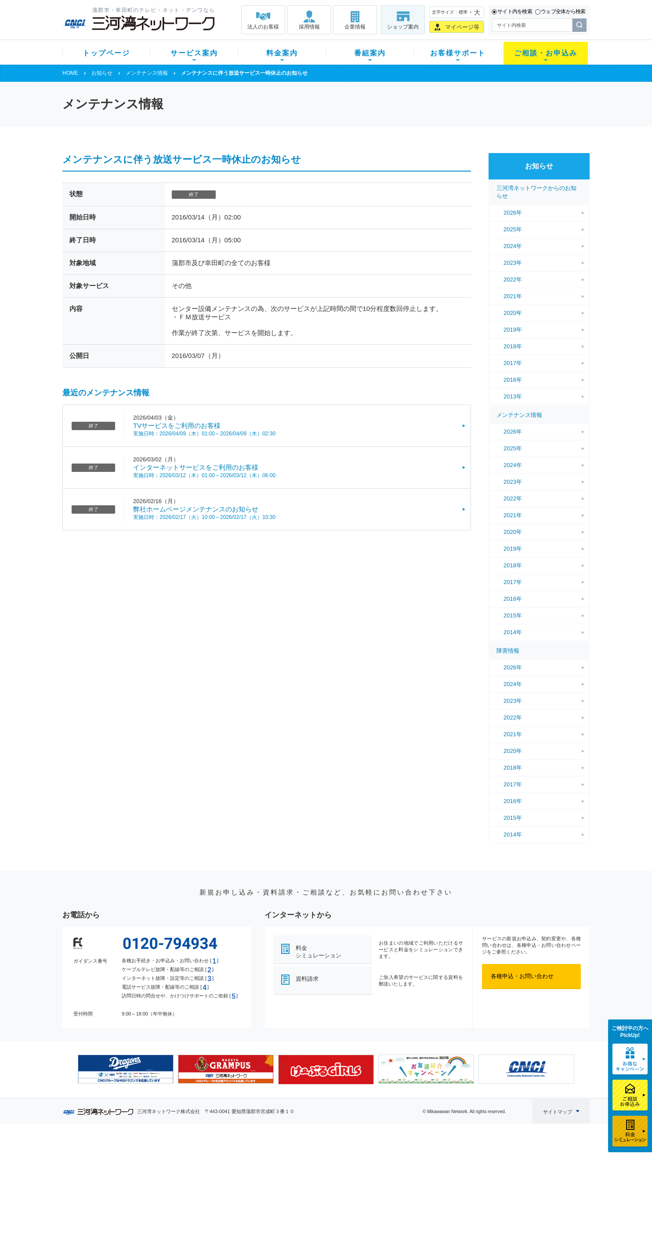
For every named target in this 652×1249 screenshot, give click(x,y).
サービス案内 (194, 53)
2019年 (512, 329)
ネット (171, 1170)
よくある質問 (376, 1158)
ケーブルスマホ (183, 1193)
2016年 (512, 379)
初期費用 (239, 1158)
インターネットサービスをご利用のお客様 (195, 467)
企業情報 (355, 27)
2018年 (512, 346)
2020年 (512, 313)
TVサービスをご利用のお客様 (177, 425)
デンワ (171, 1181)
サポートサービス (381, 1181)
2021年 (512, 296)
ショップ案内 (403, 27)
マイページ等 (462, 27)
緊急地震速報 (180, 1204)
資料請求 (307, 978)
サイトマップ (557, 1111)
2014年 (512, 632)
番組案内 (370, 53)
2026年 (512, 212)
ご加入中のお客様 (120, 1170)
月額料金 (239, 1170)
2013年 (512, 396)
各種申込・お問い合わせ (522, 976)
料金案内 (282, 53)
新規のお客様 (115, 1158)
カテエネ (174, 1215)
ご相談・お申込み (545, 53)
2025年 (512, 229)
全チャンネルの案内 (319, 1189)
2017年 (512, 363)
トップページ (106, 53)
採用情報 (309, 27)
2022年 (512, 279)
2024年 (512, 246)
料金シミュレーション (318, 952)
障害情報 (507, 650)
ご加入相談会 (441, 1181)
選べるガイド (115, 1181)
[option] (126, 1069)
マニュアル (373, 1170)
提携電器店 (438, 1170)
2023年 (512, 262)
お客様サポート (457, 53)
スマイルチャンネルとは (324, 1158)
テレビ (171, 1158)
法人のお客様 (263, 27)
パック (236, 1193)
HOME (70, 73)
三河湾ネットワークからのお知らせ (536, 192)
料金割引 (239, 1181)
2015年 (512, 615)
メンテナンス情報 (147, 73)
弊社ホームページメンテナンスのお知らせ (195, 509)
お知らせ (101, 73)
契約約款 (174, 1227)
